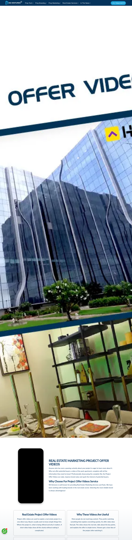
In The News (85, 3)
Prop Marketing (55, 3)
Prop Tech (29, 3)
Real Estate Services (70, 3)
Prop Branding (41, 3)
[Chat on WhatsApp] (4, 531)
